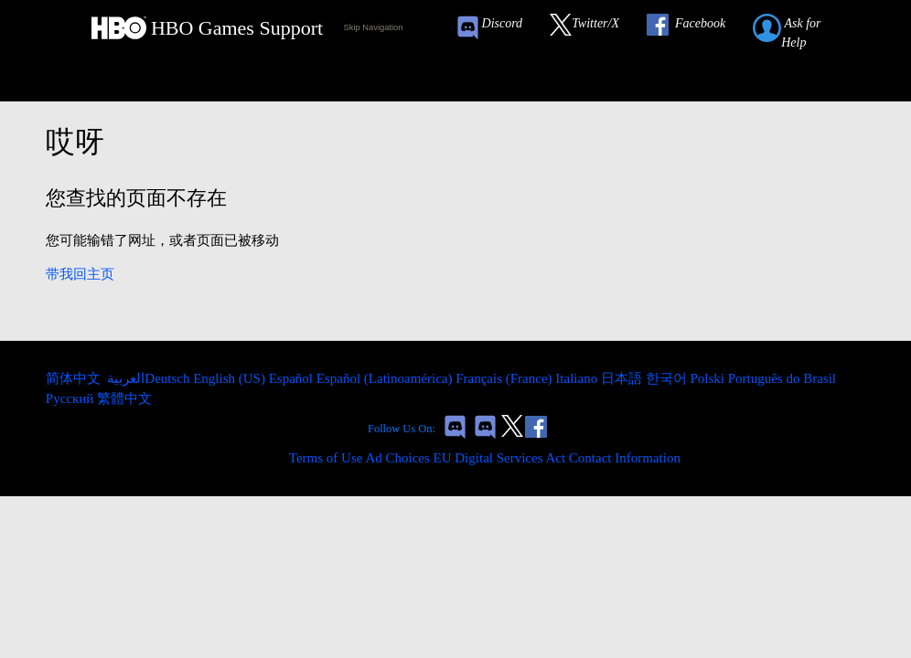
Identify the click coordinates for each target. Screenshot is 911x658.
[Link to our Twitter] (594, 28)
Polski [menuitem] (708, 378)
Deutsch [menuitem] (169, 378)
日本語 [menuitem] (623, 378)
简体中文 (75, 378)
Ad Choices (397, 458)
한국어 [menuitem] (668, 378)
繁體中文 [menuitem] (124, 398)
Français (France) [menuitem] (505, 378)
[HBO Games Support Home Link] (207, 28)
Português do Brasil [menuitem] (782, 378)
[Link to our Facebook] (695, 28)
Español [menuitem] (292, 378)
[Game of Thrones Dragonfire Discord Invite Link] (485, 429)
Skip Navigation (373, 27)
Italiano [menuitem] (578, 378)
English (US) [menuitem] (231, 378)
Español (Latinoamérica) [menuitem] (386, 378)
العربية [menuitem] (124, 378)
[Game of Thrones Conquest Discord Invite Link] (497, 28)
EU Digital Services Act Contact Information (557, 458)
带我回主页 (80, 274)
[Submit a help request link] (807, 28)
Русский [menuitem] (71, 398)
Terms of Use (326, 458)
